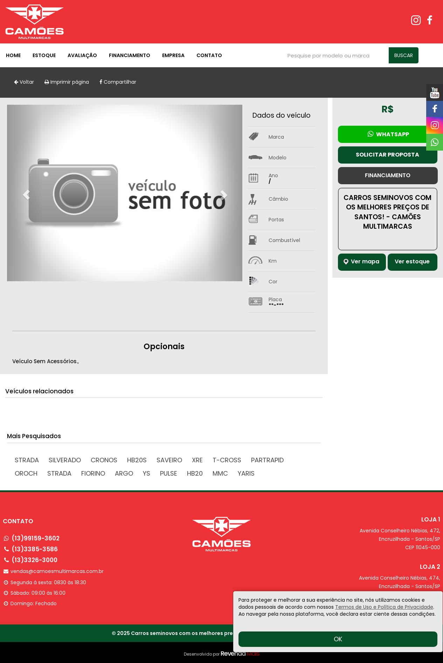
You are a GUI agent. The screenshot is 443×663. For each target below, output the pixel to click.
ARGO (124, 473)
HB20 (195, 473)
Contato (209, 55)
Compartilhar (117, 81)
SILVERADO (65, 460)
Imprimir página (66, 81)
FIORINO (93, 473)
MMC (220, 473)
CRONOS (104, 460)
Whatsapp (387, 134)
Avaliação (82, 55)
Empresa (173, 55)
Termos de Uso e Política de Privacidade (384, 606)
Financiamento (129, 55)
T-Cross (227, 460)
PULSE (168, 473)
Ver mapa (361, 261)
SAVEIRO (169, 460)
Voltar (24, 81)
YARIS (246, 473)
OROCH (26, 473)
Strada (27, 460)
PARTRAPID (267, 460)
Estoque (44, 55)
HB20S (137, 460)
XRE (197, 460)
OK (338, 639)
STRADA (59, 473)
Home (13, 55)
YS (146, 473)
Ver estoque (412, 261)
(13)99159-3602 (36, 538)
